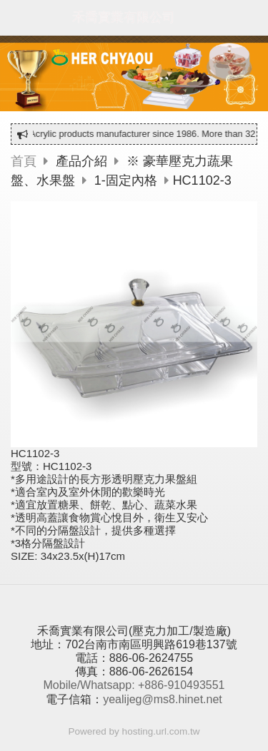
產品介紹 (83, 161)
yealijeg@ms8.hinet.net (162, 699)
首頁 (23, 161)
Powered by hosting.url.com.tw (134, 731)
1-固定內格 (125, 180)
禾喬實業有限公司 (123, 17)
